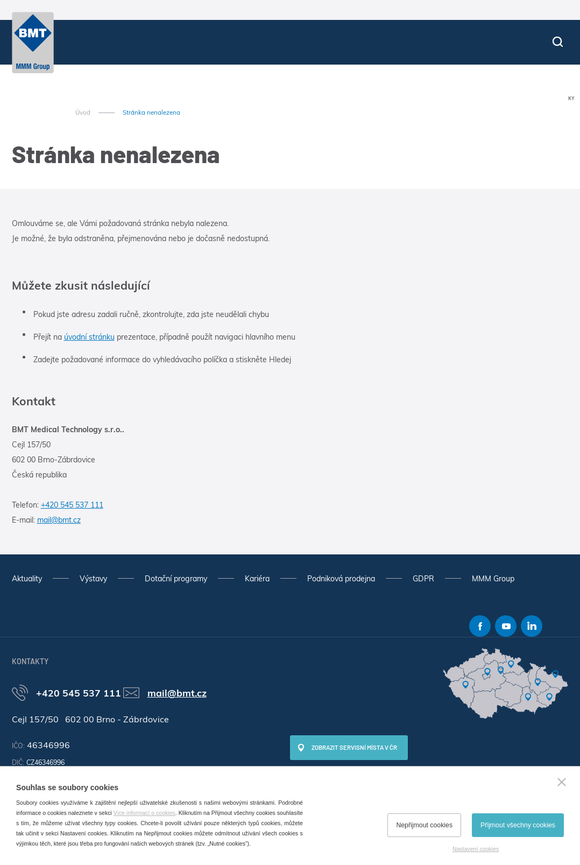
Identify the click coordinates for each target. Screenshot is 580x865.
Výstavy (93, 578)
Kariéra (257, 578)
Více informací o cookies (144, 813)
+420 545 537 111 (72, 505)
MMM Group (493, 578)
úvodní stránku (89, 337)
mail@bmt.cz (59, 520)
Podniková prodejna (341, 578)
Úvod (82, 112)
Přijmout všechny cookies (517, 825)
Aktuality (27, 578)
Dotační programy (176, 578)
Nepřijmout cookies (424, 825)
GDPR (423, 578)
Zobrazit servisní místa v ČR (354, 747)
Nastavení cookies (475, 849)
